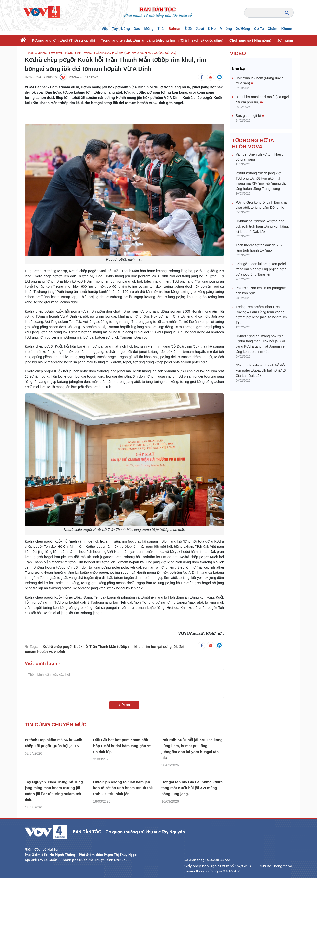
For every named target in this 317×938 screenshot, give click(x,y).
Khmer (286, 29)
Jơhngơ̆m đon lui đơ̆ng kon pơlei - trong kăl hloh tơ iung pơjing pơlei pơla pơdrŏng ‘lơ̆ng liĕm (262, 269)
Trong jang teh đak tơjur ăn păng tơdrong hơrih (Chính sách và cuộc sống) (162, 40)
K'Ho (212, 29)
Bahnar (175, 29)
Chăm (272, 29)
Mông (148, 29)
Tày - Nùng (121, 29)
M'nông (226, 29)
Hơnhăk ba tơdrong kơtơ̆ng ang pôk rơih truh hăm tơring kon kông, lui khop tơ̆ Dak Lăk (262, 226)
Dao (137, 29)
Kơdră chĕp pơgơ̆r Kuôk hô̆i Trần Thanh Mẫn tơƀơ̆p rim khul (92, 647)
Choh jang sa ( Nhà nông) (250, 40)
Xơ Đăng (243, 29)
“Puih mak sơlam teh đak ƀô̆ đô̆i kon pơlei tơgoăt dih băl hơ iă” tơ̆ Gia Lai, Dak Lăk (261, 370)
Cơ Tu (259, 29)
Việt (105, 29)
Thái (161, 29)
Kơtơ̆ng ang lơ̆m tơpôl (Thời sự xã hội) (63, 40)
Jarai (200, 29)
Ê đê (188, 29)
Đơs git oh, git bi (250, 116)
